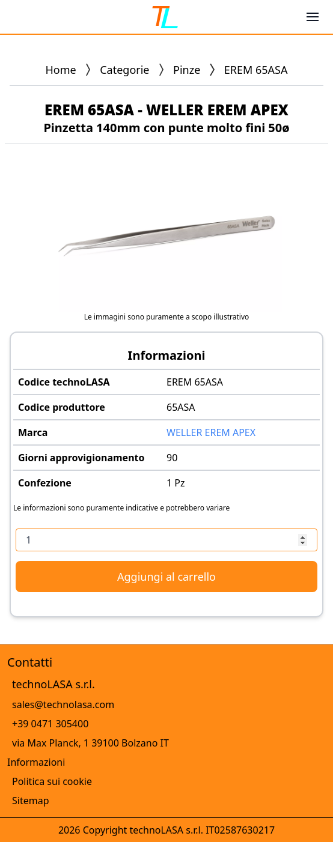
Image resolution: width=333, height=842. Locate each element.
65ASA (180, 407)
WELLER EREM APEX (210, 432)
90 (171, 457)
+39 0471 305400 (50, 723)
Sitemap (30, 800)
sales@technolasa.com (63, 704)
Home (61, 69)
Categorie (124, 69)
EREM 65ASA (194, 382)
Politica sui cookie (52, 781)
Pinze (186, 69)
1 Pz (175, 482)
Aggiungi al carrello (166, 576)
